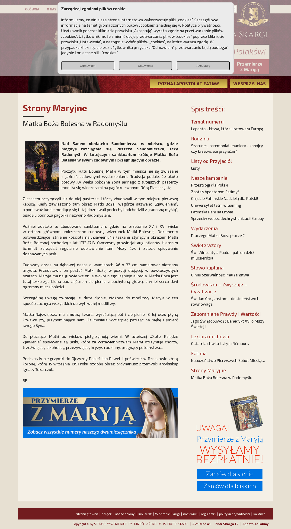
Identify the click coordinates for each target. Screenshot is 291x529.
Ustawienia (145, 65)
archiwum (190, 514)
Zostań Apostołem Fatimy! (215, 191)
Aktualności (201, 524)
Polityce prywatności (201, 25)
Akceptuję (203, 65)
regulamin (208, 514)
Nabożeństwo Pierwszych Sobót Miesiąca (228, 360)
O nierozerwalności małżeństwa (220, 274)
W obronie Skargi (167, 514)
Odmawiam (87, 65)
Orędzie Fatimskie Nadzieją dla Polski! (224, 198)
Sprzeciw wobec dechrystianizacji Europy (227, 218)
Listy (195, 168)
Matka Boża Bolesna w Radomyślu (221, 377)
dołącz (107, 514)
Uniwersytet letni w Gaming (216, 205)
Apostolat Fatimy (256, 524)
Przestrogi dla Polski (209, 185)
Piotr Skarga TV (226, 524)
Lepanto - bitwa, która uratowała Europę (227, 128)
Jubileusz (145, 514)
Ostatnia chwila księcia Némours (220, 343)
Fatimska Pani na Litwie (212, 211)
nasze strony (124, 514)
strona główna (87, 514)
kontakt (259, 514)
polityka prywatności (234, 514)
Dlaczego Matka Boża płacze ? (218, 235)
